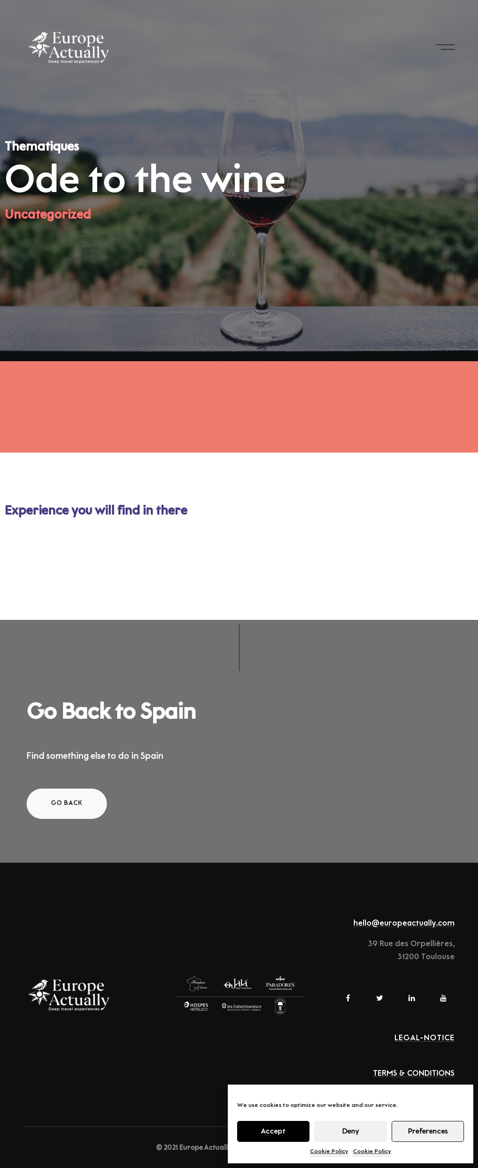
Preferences (428, 1131)
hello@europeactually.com (404, 923)
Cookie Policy (329, 1151)
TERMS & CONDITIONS (414, 1073)
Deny (350, 1131)
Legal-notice (424, 1038)
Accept (273, 1131)
